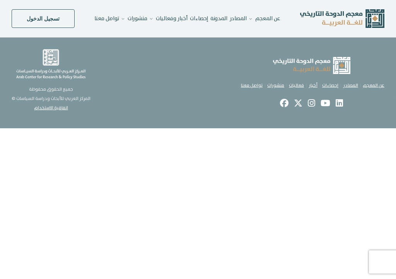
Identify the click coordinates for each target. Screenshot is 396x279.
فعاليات (296, 85)
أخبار (313, 85)
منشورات (275, 85)
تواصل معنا (106, 18)
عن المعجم (373, 85)
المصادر (238, 18)
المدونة (218, 18)
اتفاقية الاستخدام (51, 108)
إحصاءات (199, 18)
